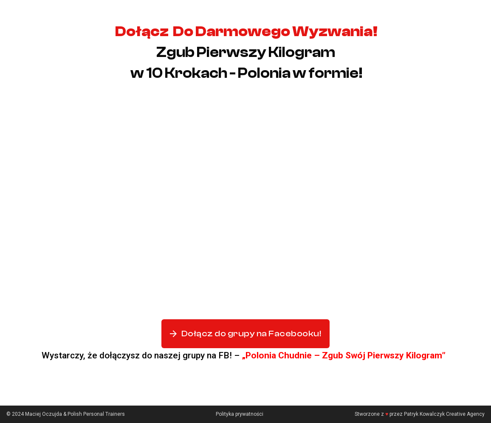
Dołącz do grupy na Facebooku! (245, 334)
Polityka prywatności (239, 414)
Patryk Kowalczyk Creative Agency (444, 414)
